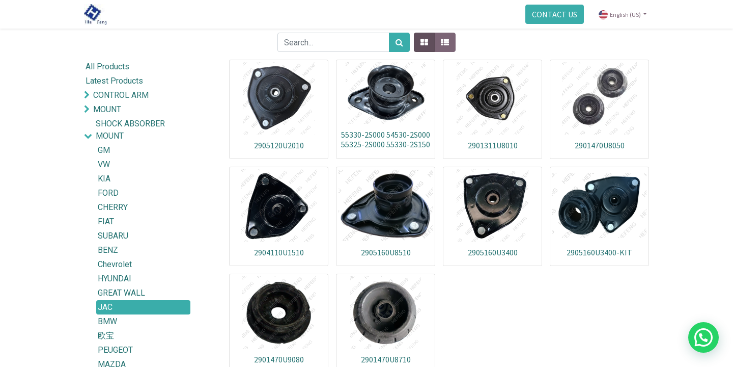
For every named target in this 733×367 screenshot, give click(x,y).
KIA (104, 179)
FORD (108, 193)
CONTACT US (554, 14)
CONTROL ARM (121, 95)
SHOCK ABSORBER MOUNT (130, 130)
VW (104, 164)
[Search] (399, 42)
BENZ (108, 250)
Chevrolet (115, 264)
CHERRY (113, 207)
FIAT (106, 221)
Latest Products (114, 81)
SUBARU (113, 236)
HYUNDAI (114, 278)
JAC (105, 307)
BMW (107, 321)
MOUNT (107, 109)
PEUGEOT (115, 350)
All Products (107, 66)
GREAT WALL (121, 293)
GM (104, 150)
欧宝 (106, 335)
